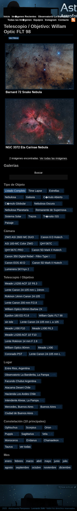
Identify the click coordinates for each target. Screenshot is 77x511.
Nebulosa (14, 197)
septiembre (22, 467)
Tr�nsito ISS (53, 216)
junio (57, 461)
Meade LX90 (47, 347)
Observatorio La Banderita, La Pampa (30, 374)
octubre (36, 467)
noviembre (50, 467)
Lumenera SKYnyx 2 (19, 269)
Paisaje (11, 222)
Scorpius (34, 427)
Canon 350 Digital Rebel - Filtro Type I (30, 256)
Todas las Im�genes (20, 19)
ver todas (25, 446)
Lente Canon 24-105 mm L (46, 353)
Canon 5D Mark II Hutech (48, 249)
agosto (9, 467)
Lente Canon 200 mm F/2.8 (23, 302)
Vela (47, 433)
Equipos (38, 19)
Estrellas (56, 190)
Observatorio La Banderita (53, 16)
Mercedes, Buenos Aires (21, 406)
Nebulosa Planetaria (18, 209)
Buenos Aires (50, 406)
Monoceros (14, 440)
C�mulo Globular (18, 203)
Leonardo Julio (38, 508)
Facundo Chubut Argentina (22, 381)
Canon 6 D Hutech (54, 237)
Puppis (11, 433)
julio (65, 461)
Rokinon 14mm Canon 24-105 (24, 296)
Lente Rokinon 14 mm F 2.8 (23, 341)
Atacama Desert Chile (19, 387)
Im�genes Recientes (24, 16)
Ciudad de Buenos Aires (21, 413)
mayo (48, 461)
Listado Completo (15, 190)
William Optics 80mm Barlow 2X (25, 309)
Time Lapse (37, 190)
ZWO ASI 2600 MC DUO (21, 237)
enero (8, 461)
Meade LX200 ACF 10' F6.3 (23, 283)
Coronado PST (15, 353)
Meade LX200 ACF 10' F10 (22, 334)
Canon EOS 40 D (17, 262)
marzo (29, 461)
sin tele (11, 321)
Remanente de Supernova (54, 209)
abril (38, 461)
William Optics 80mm (20, 347)
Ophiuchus (14, 427)
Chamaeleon (53, 440)
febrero (19, 461)
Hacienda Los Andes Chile (22, 393)
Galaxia (33, 197)
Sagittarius (30, 433)
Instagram (51, 19)
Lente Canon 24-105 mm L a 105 (41, 321)
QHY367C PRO (17, 249)
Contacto (63, 19)
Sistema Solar (15, 216)
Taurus (11, 446)
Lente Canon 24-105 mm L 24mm (26, 289)
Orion (51, 427)
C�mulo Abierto (55, 197)
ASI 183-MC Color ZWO (21, 243)
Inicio (7, 16)
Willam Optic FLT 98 (52, 315)
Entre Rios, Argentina (19, 368)
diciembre (65, 467)
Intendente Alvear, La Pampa (24, 400)
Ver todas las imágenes (53, 158)
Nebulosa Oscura (48, 203)
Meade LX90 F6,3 (44, 328)
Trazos (34, 216)
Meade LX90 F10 (17, 328)
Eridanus (33, 440)
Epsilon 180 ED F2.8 (20, 315)
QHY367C (49, 243)
